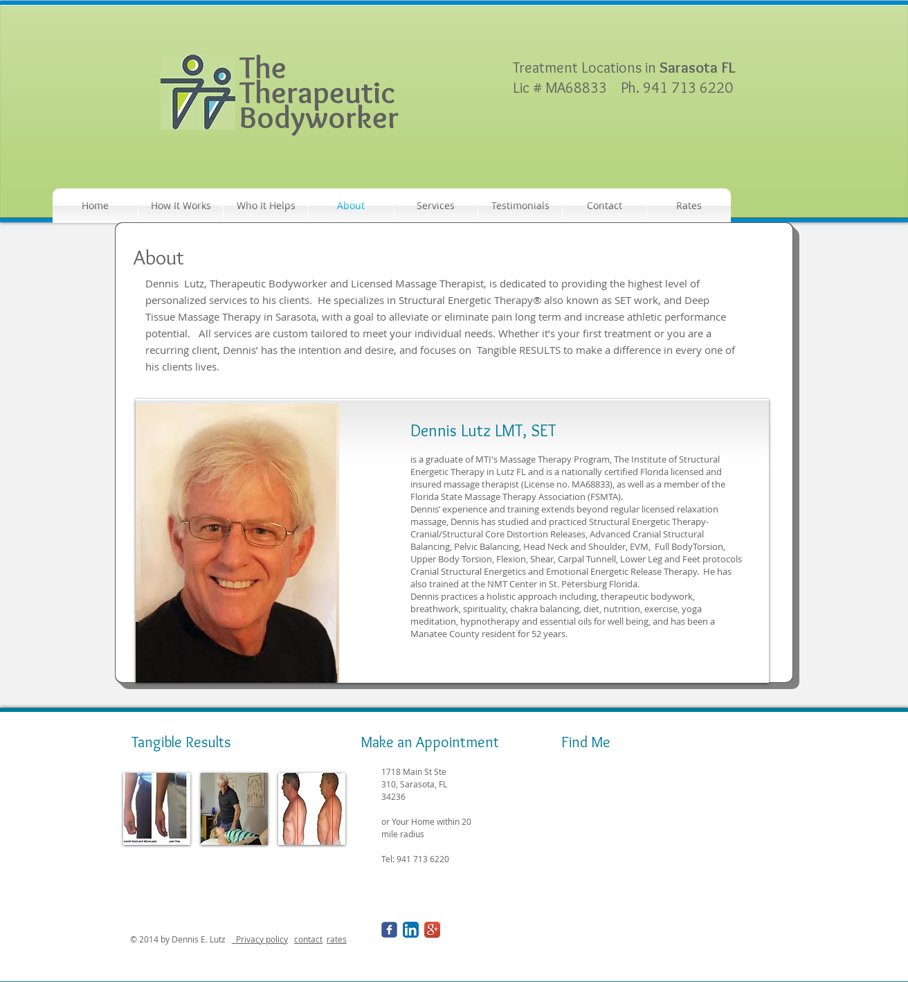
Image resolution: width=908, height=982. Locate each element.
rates (337, 939)
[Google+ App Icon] (432, 930)
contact (308, 939)
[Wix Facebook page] (389, 930)
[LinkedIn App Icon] (411, 930)
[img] (156, 809)
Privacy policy (260, 939)
